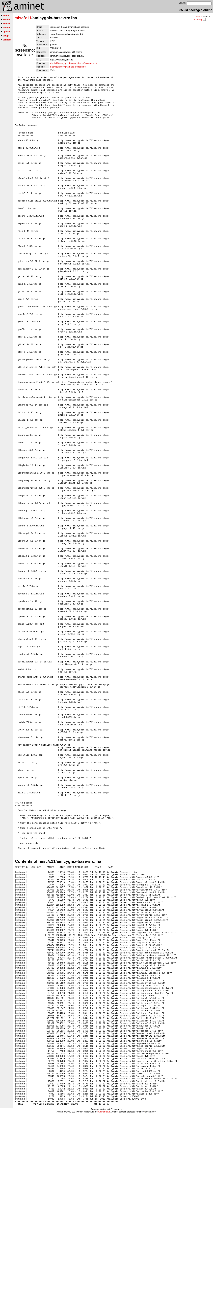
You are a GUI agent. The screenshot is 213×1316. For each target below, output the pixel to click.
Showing (197, 19)
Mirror (199, 16)
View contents (90, 63)
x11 (28, 18)
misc (19, 18)
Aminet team (104, 1314)
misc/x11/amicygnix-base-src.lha (65, 63)
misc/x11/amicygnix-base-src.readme (68, 66)
